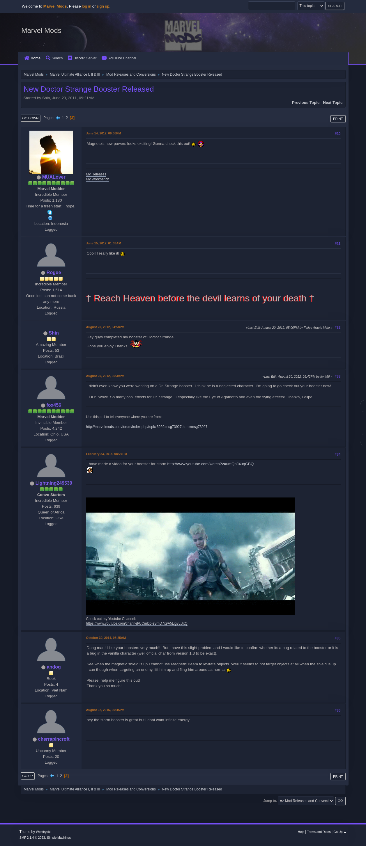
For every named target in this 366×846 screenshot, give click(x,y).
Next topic (332, 102)
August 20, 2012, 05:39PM (105, 376)
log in (86, 6)
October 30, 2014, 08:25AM (106, 637)
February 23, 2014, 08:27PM (106, 454)
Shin (54, 332)
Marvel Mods (41, 30)
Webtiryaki (43, 831)
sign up (103, 6)
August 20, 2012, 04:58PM (105, 327)
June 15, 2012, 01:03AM (103, 243)
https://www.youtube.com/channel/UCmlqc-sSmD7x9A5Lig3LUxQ (137, 623)
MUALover (54, 177)
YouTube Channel (119, 58)
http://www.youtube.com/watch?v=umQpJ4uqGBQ (210, 464)
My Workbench (97, 179)
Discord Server (82, 58)
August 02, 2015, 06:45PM (105, 710)
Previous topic (306, 102)
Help (301, 831)
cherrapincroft (54, 739)
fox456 (53, 405)
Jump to (270, 801)
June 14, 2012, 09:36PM (103, 133)
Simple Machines (59, 837)
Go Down (30, 118)
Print (338, 118)
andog (54, 666)
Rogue (54, 272)
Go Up (27, 776)
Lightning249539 (54, 483)
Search (54, 58)
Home (32, 58)
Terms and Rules (319, 831)
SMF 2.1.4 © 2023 (32, 837)
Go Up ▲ (339, 831)
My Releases (96, 174)
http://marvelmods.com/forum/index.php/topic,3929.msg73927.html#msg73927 (147, 427)
